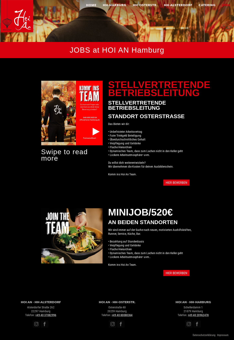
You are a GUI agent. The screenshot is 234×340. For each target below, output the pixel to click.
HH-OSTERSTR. (145, 5)
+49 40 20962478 (198, 315)
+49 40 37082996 (45, 315)
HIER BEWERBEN (176, 183)
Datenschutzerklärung (204, 335)
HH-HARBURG (114, 5)
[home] (17, 16)
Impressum (223, 335)
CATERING (207, 5)
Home (91, 5)
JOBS (226, 5)
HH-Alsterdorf (178, 5)
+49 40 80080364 (122, 315)
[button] (47, 113)
